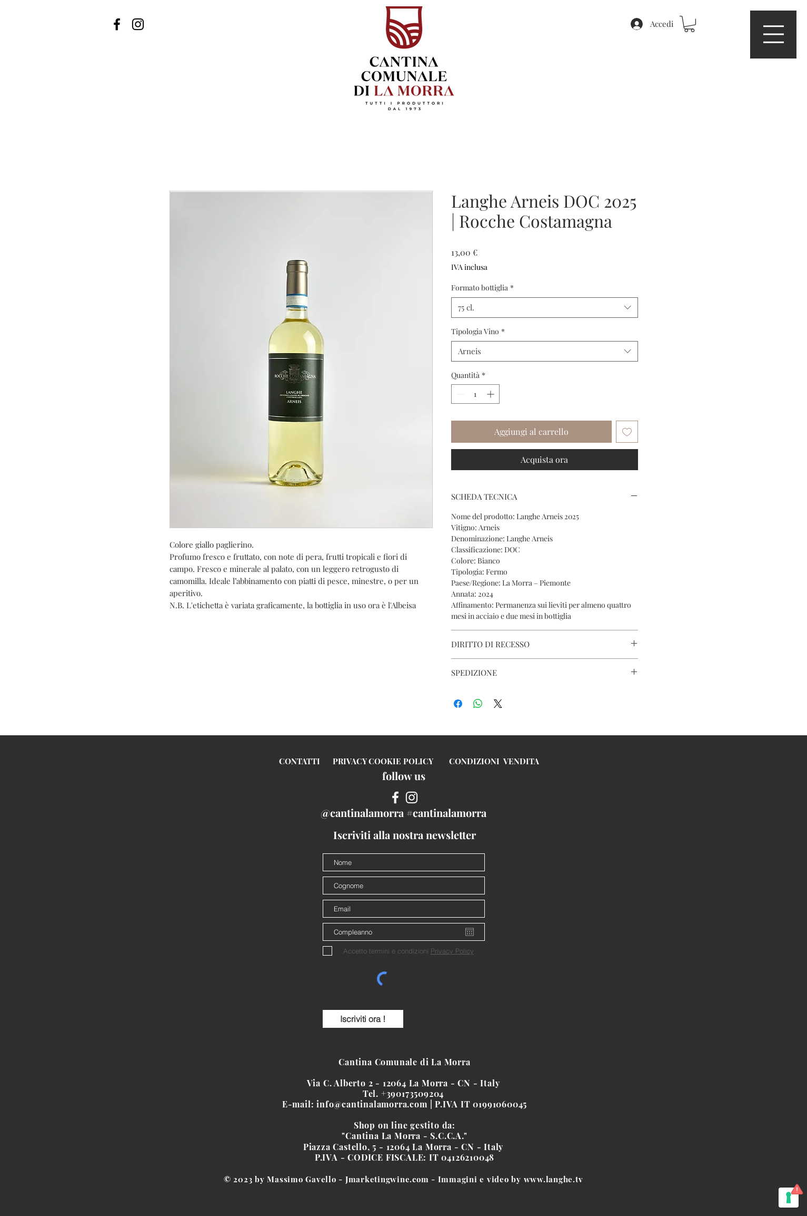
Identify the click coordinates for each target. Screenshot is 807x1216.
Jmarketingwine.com (387, 1179)
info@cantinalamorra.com (371, 1104)
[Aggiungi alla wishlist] (627, 432)
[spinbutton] (475, 394)
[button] (773, 34)
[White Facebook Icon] (395, 797)
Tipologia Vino (478, 331)
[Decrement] (459, 394)
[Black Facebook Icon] (117, 24)
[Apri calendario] (469, 932)
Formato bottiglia (482, 288)
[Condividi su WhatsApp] (478, 703)
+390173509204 (413, 1093)
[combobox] (544, 307)
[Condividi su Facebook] (458, 703)
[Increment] (491, 394)
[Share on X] (498, 703)
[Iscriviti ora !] (363, 1019)
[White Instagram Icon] (412, 797)
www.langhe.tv (553, 1179)
